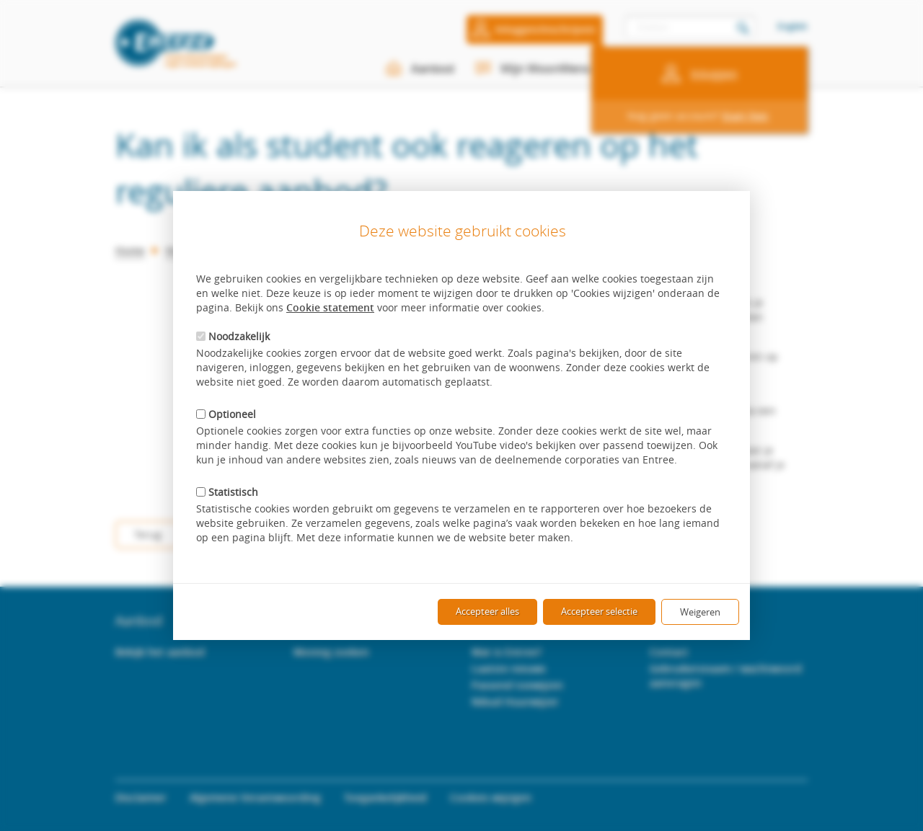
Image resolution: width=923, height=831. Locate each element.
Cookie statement (330, 307)
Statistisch (227, 492)
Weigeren (700, 611)
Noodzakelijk (233, 336)
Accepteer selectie (599, 611)
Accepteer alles (487, 611)
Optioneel (226, 414)
